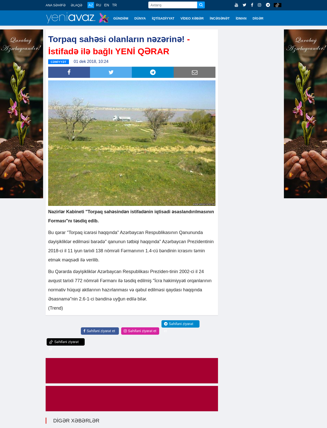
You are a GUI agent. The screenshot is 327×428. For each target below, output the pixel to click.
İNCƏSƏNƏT (220, 18)
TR (114, 5)
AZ (90, 5)
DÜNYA (140, 18)
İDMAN (241, 18)
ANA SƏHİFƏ (56, 5)
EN (106, 5)
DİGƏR (258, 18)
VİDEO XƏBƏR (192, 18)
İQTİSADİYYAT (163, 18)
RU (98, 5)
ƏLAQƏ (76, 5)
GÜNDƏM (120, 18)
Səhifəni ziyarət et (99, 330)
